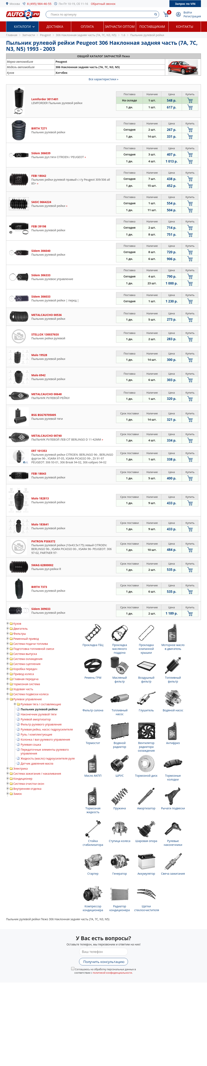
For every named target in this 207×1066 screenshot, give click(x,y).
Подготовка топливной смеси (33, 649)
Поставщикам (152, 26)
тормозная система (26, 684)
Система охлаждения (27, 659)
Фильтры (19, 634)
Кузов (17, 623)
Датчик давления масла (37, 763)
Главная (11, 35)
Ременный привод (26, 639)
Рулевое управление (27, 699)
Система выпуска (25, 654)
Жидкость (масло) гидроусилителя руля (48, 758)
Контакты (184, 26)
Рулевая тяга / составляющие (41, 704)
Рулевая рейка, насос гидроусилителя (47, 729)
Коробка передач (25, 669)
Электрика (20, 768)
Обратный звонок (103, 4)
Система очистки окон (28, 784)
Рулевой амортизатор (36, 719)
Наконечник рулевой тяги (38, 714)
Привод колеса (23, 674)
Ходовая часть (23, 689)
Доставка (54, 26)
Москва (15, 4)
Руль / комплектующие (36, 734)
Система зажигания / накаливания (37, 773)
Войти (188, 12)
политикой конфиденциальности (112, 972)
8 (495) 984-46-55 (39, 4)
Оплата (87, 26)
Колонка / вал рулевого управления (45, 739)
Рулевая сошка (31, 744)
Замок (17, 794)
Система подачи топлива (30, 644)
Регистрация (192, 16)
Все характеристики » (103, 79)
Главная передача (25, 679)
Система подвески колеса (31, 694)
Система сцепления (26, 664)
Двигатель (20, 628)
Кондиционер (22, 778)
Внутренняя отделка (27, 789)
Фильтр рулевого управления (41, 724)
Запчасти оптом (120, 26)
